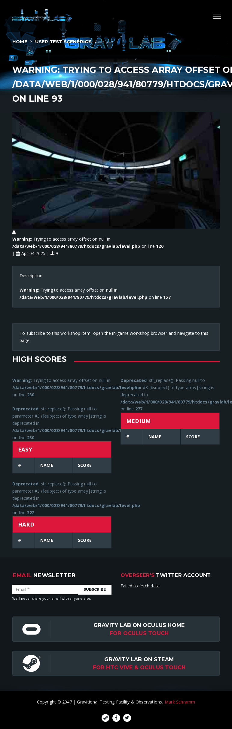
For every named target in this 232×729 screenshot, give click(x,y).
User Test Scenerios (63, 41)
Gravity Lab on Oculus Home (139, 625)
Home (19, 41)
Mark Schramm (180, 702)
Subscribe (95, 589)
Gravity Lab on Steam (139, 659)
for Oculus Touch (139, 633)
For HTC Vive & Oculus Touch (139, 667)
